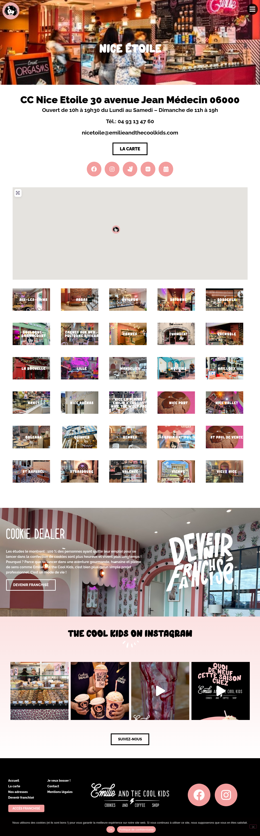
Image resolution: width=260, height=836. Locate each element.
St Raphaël (33, 471)
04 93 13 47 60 (136, 121)
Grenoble (226, 334)
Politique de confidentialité (136, 829)
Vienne (178, 471)
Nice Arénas (82, 403)
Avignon (130, 300)
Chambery (178, 334)
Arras (82, 300)
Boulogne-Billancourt (33, 334)
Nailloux (227, 368)
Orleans (33, 437)
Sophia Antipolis (178, 437)
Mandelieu (130, 368)
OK (111, 829)
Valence (130, 471)
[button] (116, 229)
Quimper (82, 437)
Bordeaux (226, 300)
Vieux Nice (227, 471)
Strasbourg (81, 471)
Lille (82, 368)
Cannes (130, 334)
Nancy (33, 403)
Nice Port (178, 403)
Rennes (130, 437)
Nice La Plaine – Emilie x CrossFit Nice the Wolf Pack (130, 403)
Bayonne (178, 300)
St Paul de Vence (226, 437)
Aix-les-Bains (33, 300)
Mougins (178, 368)
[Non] (253, 826)
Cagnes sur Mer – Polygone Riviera (82, 334)
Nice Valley (226, 403)
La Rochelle (33, 368)
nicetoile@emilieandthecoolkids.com (130, 132)
